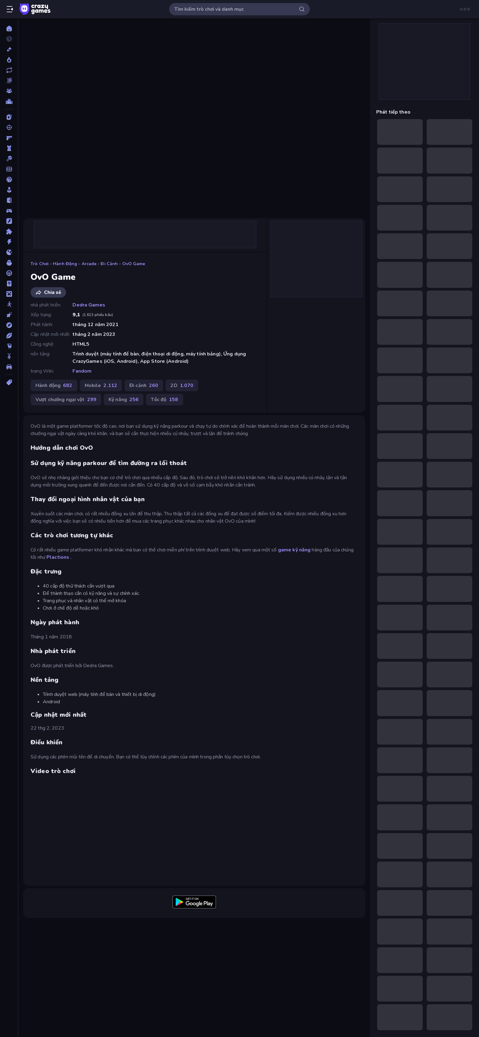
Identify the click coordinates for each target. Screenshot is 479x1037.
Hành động (65, 264)
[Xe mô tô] (9, 356)
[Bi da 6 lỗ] (9, 158)
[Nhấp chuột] (9, 315)
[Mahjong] (9, 283)
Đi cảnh (109, 264)
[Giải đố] (9, 231)
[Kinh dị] (9, 262)
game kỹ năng (294, 550)
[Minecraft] (9, 294)
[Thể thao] (9, 335)
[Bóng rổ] (9, 179)
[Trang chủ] (9, 28)
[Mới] (9, 49)
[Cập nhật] (9, 70)
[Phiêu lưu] (9, 325)
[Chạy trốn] (9, 200)
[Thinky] (9, 346)
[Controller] (9, 210)
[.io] (9, 252)
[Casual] (9, 190)
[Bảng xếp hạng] (9, 101)
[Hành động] (9, 242)
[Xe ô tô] (9, 367)
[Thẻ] (9, 382)
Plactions (57, 557)
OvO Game (133, 264)
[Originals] (9, 80)
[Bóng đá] (9, 169)
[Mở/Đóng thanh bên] (9, 9)
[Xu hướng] (9, 59)
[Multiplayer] (9, 91)
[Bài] (9, 117)
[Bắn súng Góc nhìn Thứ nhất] (9, 138)
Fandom (81, 371)
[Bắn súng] (9, 127)
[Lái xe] (9, 273)
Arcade (89, 264)
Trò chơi (40, 264)
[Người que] (9, 304)
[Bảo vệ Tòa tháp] (9, 148)
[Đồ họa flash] (9, 221)
